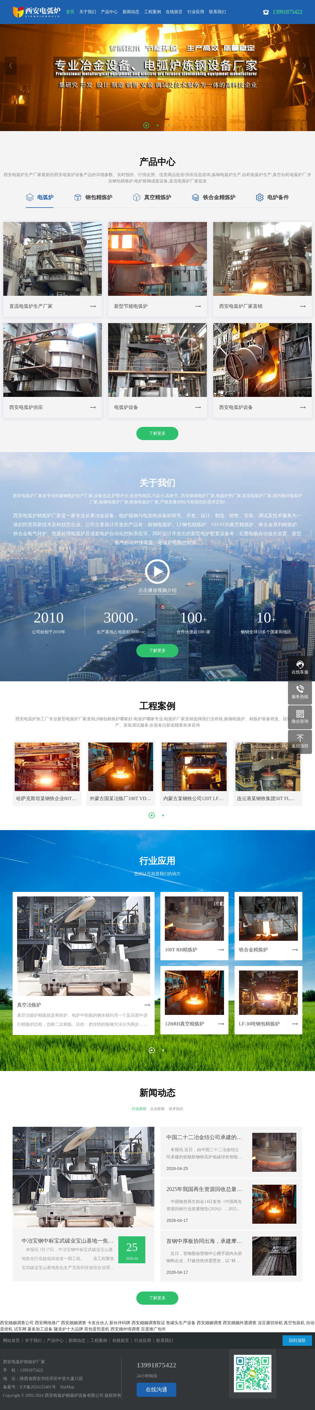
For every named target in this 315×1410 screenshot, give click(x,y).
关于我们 (87, 12)
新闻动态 (131, 12)
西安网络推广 (47, 1323)
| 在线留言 (118, 1340)
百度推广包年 (153, 1329)
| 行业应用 (140, 1340)
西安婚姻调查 (73, 1323)
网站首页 (11, 1340)
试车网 (20, 1329)
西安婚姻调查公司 (17, 1323)
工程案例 (152, 12)
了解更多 (157, 433)
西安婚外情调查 (125, 1329)
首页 (70, 12)
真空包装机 (294, 1323)
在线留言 (174, 12)
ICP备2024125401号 (38, 1387)
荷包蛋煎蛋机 (96, 1329)
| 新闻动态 (75, 1340)
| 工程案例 (96, 1340)
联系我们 (217, 12)
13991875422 (31, 1370)
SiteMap (67, 1387)
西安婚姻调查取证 (148, 1323)
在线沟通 (156, 1390)
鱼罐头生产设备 (180, 1323)
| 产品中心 (53, 1340)
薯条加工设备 (40, 1329)
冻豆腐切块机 (270, 1323)
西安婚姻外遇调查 (239, 1323)
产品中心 (109, 12)
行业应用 (195, 12)
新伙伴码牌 (119, 1323)
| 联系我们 (162, 1340)
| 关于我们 (31, 1340)
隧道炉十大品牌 (68, 1329)
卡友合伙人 (97, 1323)
